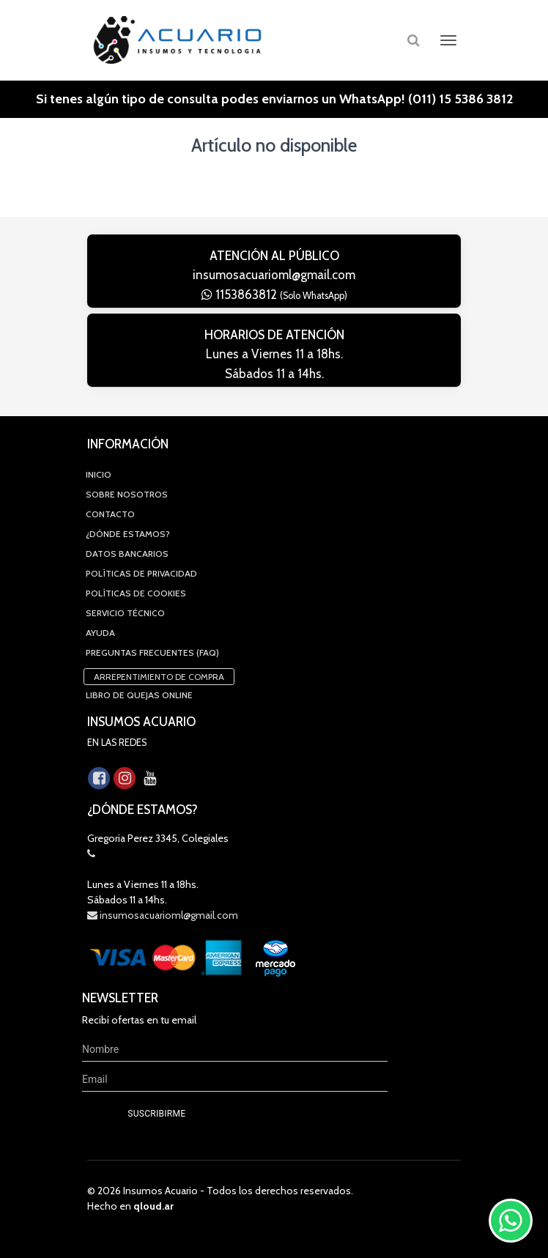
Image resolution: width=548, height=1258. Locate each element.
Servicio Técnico (125, 612)
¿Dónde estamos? (128, 533)
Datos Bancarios (127, 553)
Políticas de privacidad (141, 573)
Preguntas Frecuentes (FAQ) (152, 652)
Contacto (110, 513)
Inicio (98, 474)
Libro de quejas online (139, 694)
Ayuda (100, 632)
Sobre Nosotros (127, 494)
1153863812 (274, 294)
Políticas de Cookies (136, 593)
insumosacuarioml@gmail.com (274, 274)
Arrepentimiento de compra (159, 676)
